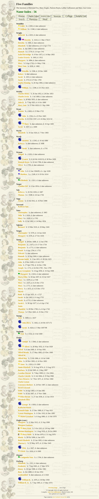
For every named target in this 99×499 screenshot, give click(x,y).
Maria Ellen (22, 277)
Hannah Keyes (23, 162)
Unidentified (23, 475)
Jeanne (20, 201)
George (25, 405)
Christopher (23, 212)
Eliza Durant (25, 397)
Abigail (21, 154)
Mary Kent (27, 428)
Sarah (20, 77)
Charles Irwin (23, 97)
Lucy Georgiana (24, 271)
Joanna (21, 111)
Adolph (25, 342)
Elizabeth (21, 46)
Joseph (20, 268)
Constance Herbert (25, 385)
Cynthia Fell (23, 186)
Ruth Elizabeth (24, 440)
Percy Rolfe (27, 434)
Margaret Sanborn (25, 425)
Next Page (62, 487)
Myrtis (20, 292)
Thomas (21, 195)
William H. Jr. (23, 483)
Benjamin (22, 245)
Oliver (20, 165)
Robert (20, 74)
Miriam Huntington (25, 431)
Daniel (20, 250)
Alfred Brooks (23, 352)
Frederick (22, 466)
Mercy (20, 289)
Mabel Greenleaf (26, 416)
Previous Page (53, 487)
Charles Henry (23, 94)
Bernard (21, 227)
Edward (21, 253)
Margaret (21, 60)
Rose (20, 472)
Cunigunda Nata (26, 457)
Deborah (21, 35)
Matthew (23, 174)
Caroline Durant (24, 373)
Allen (20, 361)
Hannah (21, 52)
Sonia (20, 306)
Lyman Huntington (25, 413)
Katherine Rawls (24, 407)
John (24, 116)
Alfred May (22, 358)
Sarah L (21, 303)
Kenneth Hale (23, 410)
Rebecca (21, 143)
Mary (20, 63)
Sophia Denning (24, 83)
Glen (20, 49)
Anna (22, 364)
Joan (20, 318)
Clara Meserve (23, 379)
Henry (20, 469)
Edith (22, 26)
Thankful (21, 309)
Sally (20, 221)
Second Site (64, 497)
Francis (25, 159)
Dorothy (27, 40)
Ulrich (22, 451)
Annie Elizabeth (24, 367)
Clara (20, 99)
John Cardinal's (56, 497)
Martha (21, 119)
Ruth (20, 294)
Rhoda (20, 437)
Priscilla (25, 71)
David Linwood (24, 388)
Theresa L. (22, 443)
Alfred (26, 347)
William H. (26, 480)
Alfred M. (22, 355)
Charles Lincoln (24, 376)
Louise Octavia (24, 57)
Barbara (21, 370)
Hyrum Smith (23, 259)
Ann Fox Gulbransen (54, 492)
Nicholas (25, 141)
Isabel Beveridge (24, 54)
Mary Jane (22, 66)
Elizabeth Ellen (24, 400)
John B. (21, 102)
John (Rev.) (26, 323)
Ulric (24, 448)
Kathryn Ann (23, 207)
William (23, 29)
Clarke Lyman (23, 382)
